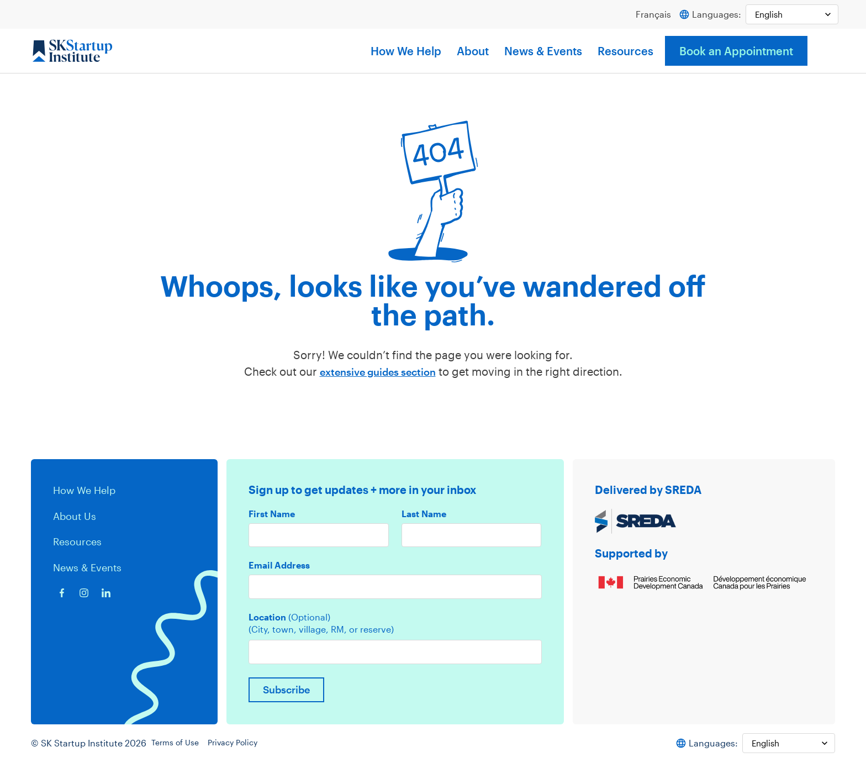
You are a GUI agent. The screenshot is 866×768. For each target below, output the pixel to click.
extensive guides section (377, 371)
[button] (824, 51)
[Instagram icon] (84, 592)
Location (289, 620)
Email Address (279, 567)
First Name (272, 514)
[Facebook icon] (62, 592)
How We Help (406, 51)
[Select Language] (789, 14)
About (473, 51)
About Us (77, 515)
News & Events (543, 51)
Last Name (424, 514)
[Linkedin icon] (106, 592)
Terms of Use (182, 748)
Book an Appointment (736, 51)
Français (648, 14)
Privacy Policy (246, 748)
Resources (625, 51)
